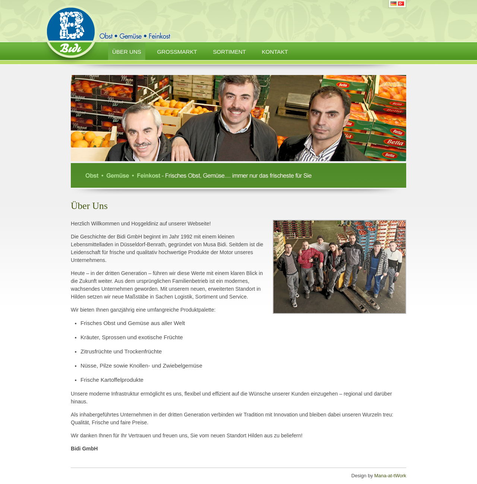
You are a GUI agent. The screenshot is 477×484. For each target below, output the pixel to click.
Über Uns (126, 52)
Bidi (70, 36)
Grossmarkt (177, 52)
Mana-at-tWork (390, 475)
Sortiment (229, 52)
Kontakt (275, 52)
